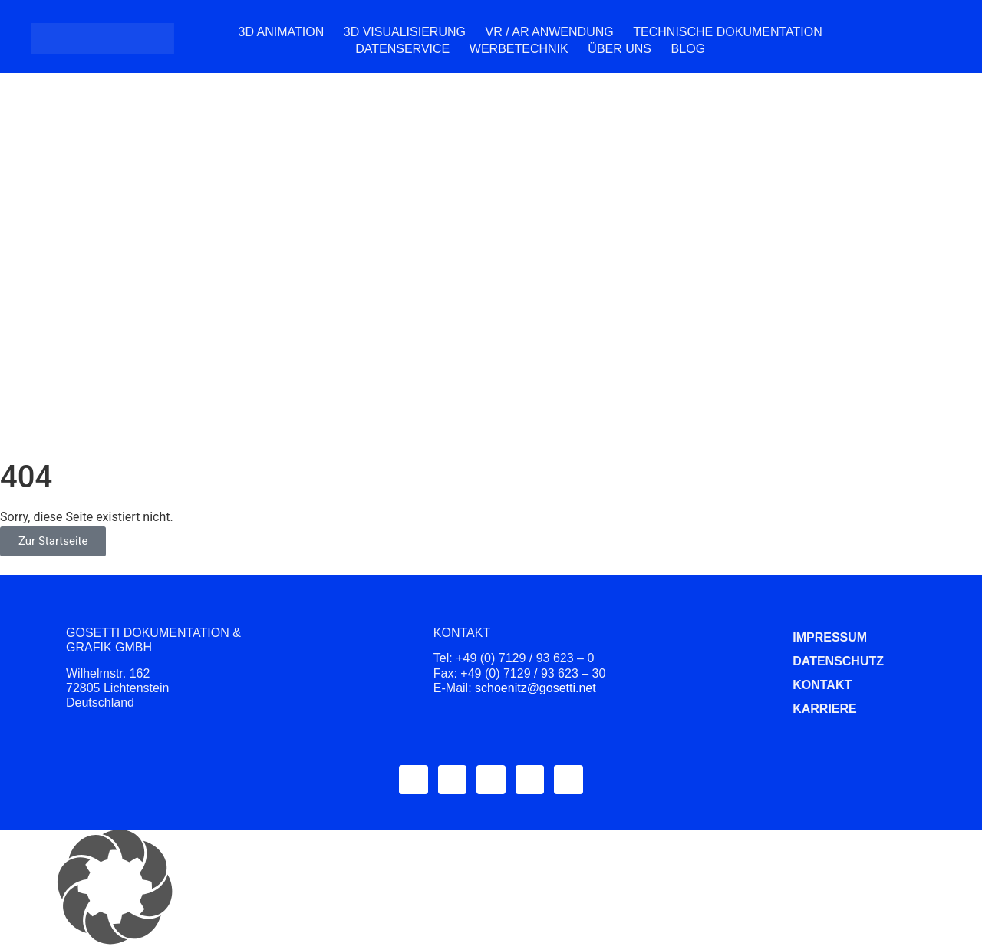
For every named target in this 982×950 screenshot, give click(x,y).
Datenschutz (804, 661)
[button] (491, 890)
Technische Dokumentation (727, 31)
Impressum (804, 637)
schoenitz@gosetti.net (535, 687)
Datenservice (402, 48)
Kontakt (804, 684)
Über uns (619, 48)
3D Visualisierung (405, 31)
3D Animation (281, 31)
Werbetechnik (519, 48)
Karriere (804, 708)
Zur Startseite (52, 541)
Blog (688, 48)
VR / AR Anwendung (550, 31)
